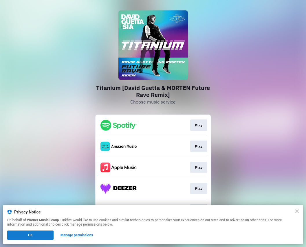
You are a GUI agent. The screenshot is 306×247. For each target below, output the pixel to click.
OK (30, 235)
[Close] (297, 211)
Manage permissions (77, 235)
